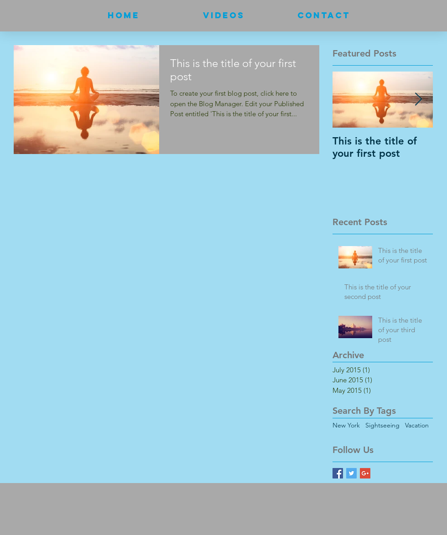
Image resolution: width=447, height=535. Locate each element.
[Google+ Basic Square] (365, 473)
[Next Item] (418, 100)
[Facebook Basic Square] (338, 473)
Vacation (417, 425)
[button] (224, 15)
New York (346, 425)
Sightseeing (382, 425)
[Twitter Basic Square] (351, 473)
